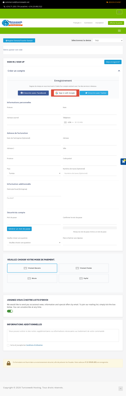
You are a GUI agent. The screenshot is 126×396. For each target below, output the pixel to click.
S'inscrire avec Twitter (95, 93)
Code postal (67, 158)
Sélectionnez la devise (81, 40)
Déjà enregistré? (113, 62)
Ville (64, 148)
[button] (65, 93)
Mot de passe (12, 217)
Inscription (99, 23)
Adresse (66, 138)
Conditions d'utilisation (34, 345)
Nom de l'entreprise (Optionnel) (18, 138)
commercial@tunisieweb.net (16, 2)
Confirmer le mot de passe (72, 217)
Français (77, 23)
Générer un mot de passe (19, 229)
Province (10, 158)
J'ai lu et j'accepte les (26, 345)
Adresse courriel (13, 118)
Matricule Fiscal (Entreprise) (17, 189)
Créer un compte (16, 71)
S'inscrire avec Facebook (33, 93)
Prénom (10, 107)
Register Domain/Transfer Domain (19, 41)
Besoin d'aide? (113, 2)
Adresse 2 (10, 148)
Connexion (88, 23)
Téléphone (66, 118)
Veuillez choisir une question (17, 238)
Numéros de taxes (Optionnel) (74, 169)
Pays (8, 169)
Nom (64, 107)
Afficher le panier (116, 23)
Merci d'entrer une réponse (73, 238)
